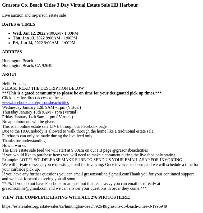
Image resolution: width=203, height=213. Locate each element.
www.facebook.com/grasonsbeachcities (35, 102)
